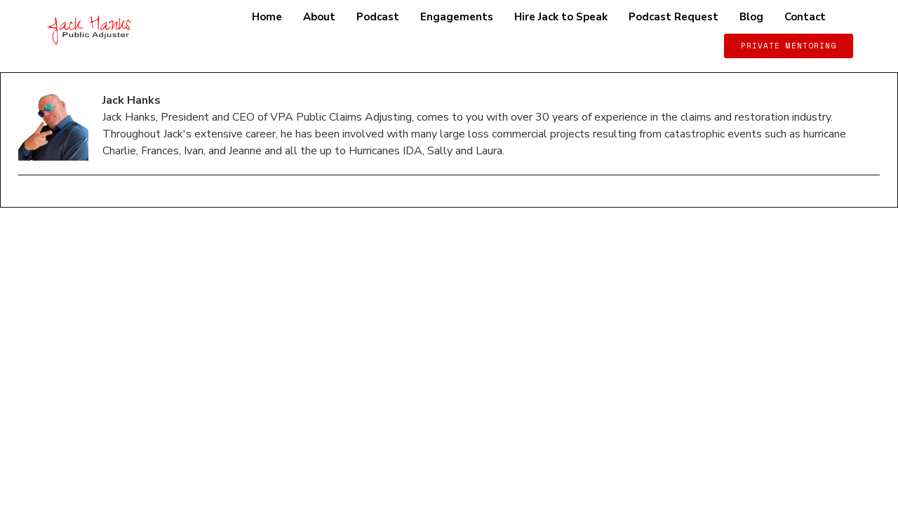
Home (267, 17)
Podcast (377, 17)
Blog (751, 17)
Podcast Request (673, 17)
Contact (805, 17)
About (319, 17)
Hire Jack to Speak (561, 17)
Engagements (456, 17)
